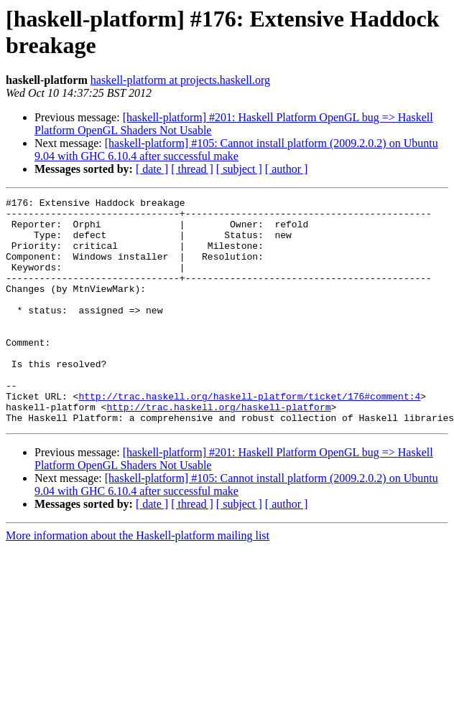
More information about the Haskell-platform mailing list (137, 581)
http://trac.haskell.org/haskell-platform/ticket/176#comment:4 (249, 436)
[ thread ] (192, 169)
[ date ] (152, 169)
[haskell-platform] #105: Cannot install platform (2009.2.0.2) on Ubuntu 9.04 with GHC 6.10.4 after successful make (236, 149)
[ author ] (286, 169)
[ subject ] (239, 169)
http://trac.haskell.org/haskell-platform (218, 449)
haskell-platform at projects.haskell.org (180, 80)
